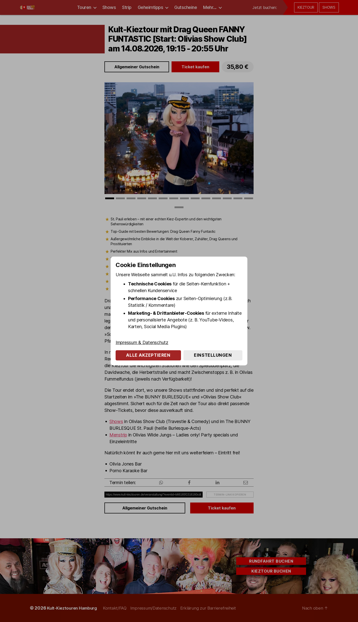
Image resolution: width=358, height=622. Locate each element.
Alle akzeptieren (148, 355)
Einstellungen (213, 355)
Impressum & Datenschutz (142, 342)
